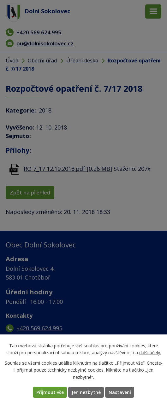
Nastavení (120, 392)
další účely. (150, 353)
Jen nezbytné (86, 392)
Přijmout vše (50, 392)
